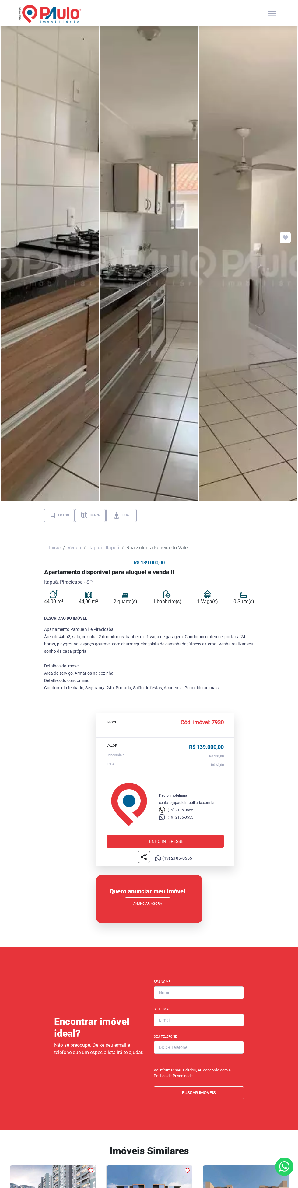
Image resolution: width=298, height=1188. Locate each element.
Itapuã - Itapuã (103, 547)
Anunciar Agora (147, 904)
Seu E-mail (162, 1009)
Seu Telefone (165, 1037)
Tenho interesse (165, 841)
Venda (74, 547)
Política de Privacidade (173, 1076)
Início (55, 547)
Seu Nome (162, 982)
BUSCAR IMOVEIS (199, 1092)
